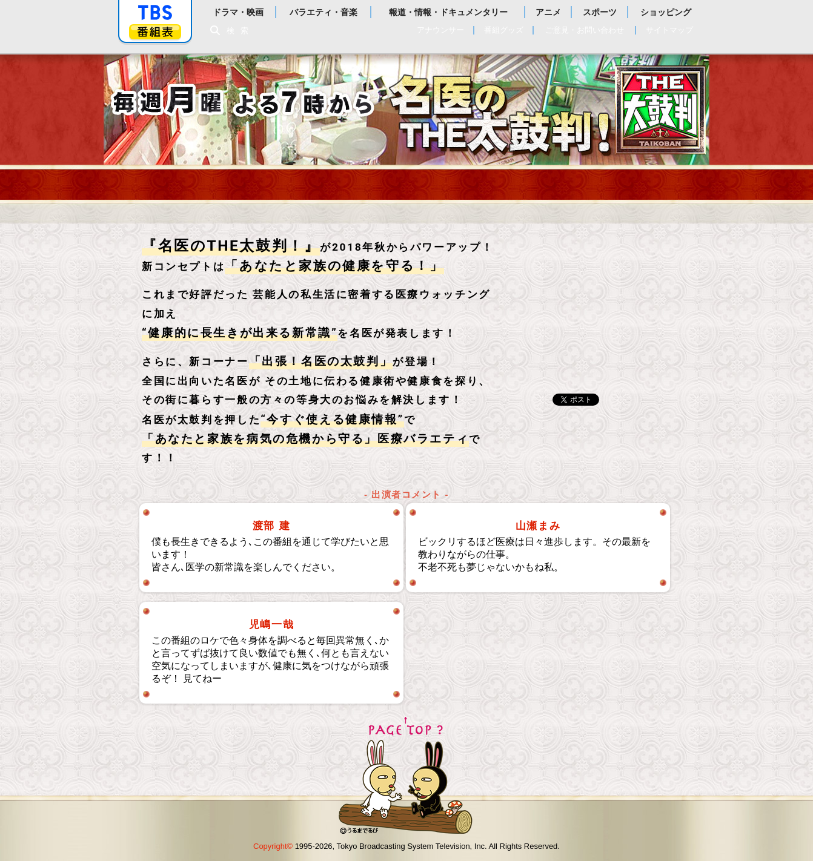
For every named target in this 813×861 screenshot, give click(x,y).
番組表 (155, 31)
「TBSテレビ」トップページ (155, 13)
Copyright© (273, 846)
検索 (240, 30)
